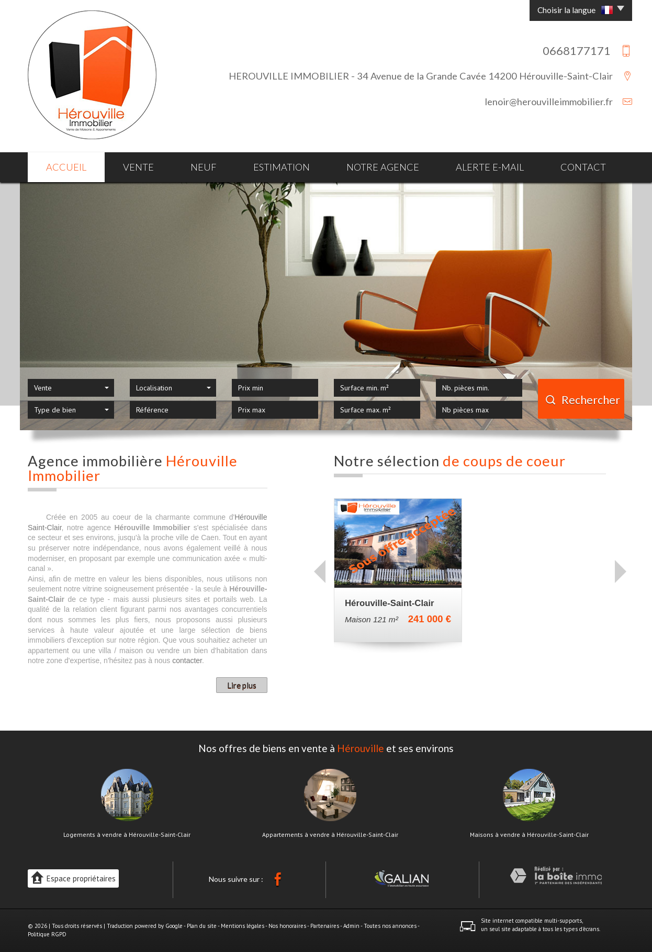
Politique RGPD (47, 934)
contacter (187, 660)
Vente (138, 167)
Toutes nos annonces (390, 925)
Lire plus (241, 685)
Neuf (203, 167)
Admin (351, 925)
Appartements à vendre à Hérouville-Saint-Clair (330, 835)
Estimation (281, 167)
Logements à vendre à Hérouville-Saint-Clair (126, 835)
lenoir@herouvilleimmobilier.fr (549, 101)
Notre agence (382, 167)
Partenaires (324, 925)
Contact (583, 167)
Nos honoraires (287, 925)
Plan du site (202, 925)
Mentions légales (242, 925)
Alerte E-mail (490, 167)
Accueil (66, 167)
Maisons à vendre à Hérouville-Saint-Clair (529, 835)
